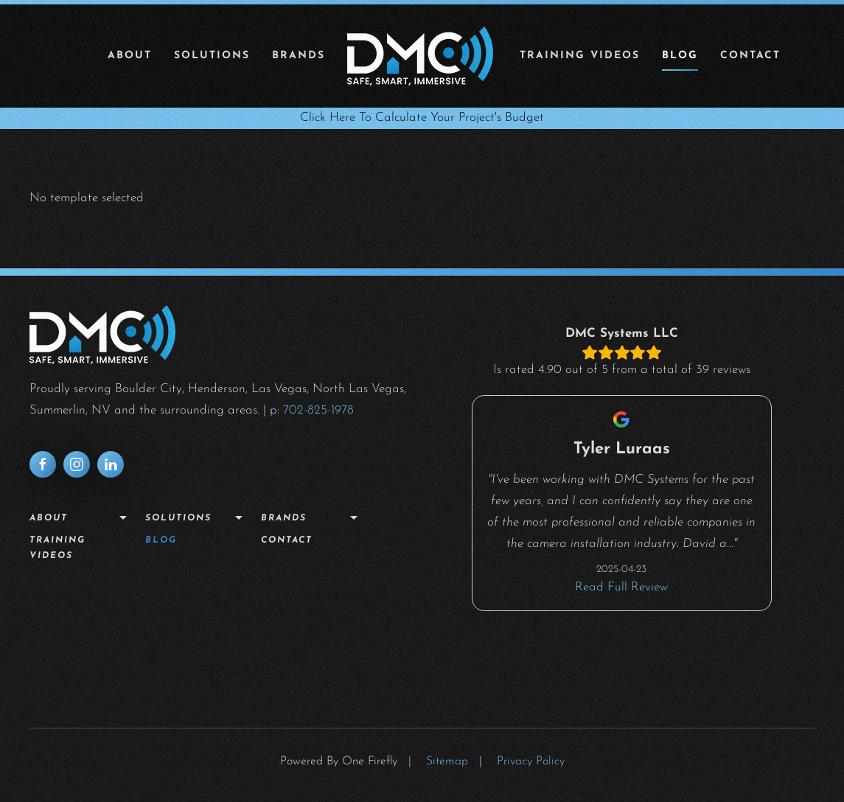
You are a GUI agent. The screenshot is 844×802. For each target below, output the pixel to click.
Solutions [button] (212, 55)
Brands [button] (298, 55)
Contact (750, 55)
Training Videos (580, 55)
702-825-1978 (318, 410)
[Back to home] (422, 56)
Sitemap (447, 761)
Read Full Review (622, 586)
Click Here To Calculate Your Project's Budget (422, 117)
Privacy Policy (531, 761)
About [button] (130, 55)
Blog (680, 55)
